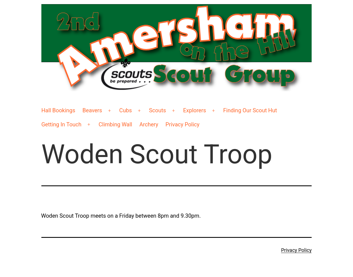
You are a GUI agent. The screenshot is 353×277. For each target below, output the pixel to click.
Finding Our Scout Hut (250, 110)
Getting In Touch (61, 124)
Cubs (125, 110)
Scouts (157, 110)
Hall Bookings (58, 110)
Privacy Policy (182, 124)
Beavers (92, 110)
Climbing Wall (115, 124)
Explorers (194, 110)
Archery (149, 124)
